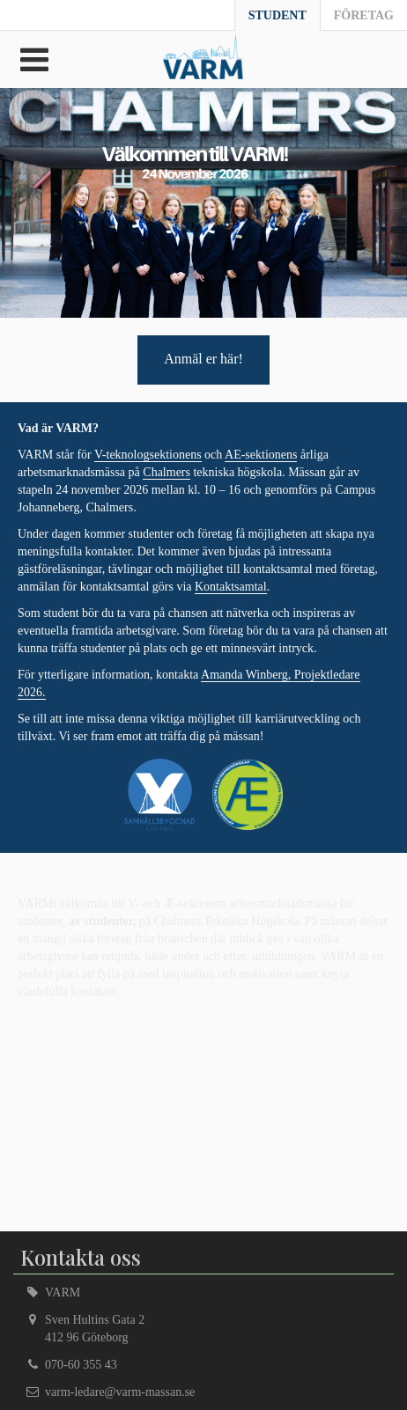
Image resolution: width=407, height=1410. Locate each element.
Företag (364, 15)
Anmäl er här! (203, 358)
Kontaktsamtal (231, 586)
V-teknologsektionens (148, 454)
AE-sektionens (261, 454)
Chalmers (166, 472)
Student (277, 15)
